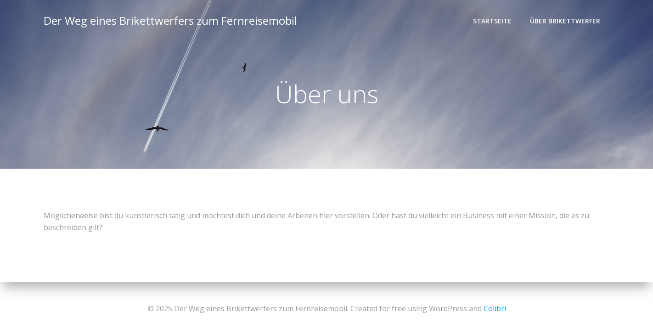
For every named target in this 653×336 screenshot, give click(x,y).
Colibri (495, 308)
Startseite (492, 21)
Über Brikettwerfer (565, 21)
